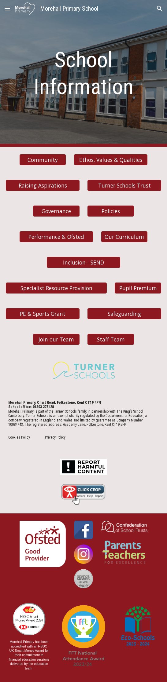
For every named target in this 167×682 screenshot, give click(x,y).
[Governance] (56, 211)
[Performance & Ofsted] (56, 236)
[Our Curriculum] (124, 236)
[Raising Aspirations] (42, 185)
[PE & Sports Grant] (42, 313)
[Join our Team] (56, 339)
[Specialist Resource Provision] (56, 288)
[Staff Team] (110, 339)
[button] (7, 8)
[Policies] (110, 211)
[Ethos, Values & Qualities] (110, 159)
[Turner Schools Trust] (124, 185)
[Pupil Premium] (138, 288)
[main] (83, 73)
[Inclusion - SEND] (83, 262)
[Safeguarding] (124, 313)
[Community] (42, 159)
